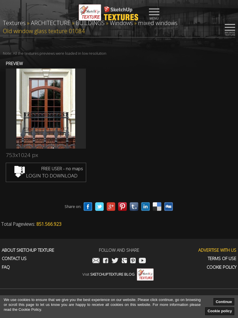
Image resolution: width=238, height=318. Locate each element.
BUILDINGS (90, 23)
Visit (118, 274)
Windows (121, 23)
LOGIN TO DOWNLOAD (46, 175)
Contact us (14, 258)
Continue (224, 302)
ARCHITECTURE (51, 23)
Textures (14, 23)
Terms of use (222, 258)
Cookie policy (219, 311)
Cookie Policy (221, 267)
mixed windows (157, 23)
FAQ (6, 267)
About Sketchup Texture (28, 250)
